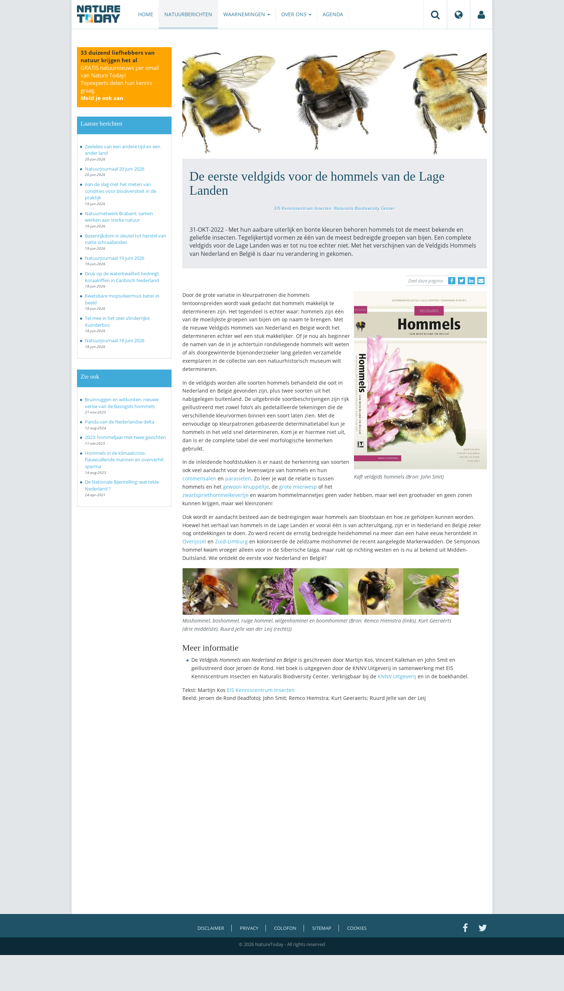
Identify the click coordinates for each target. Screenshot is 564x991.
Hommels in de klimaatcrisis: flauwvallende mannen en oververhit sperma (124, 460)
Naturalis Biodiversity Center (364, 208)
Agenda (333, 14)
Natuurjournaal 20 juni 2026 (114, 169)
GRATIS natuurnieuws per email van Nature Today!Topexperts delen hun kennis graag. (120, 82)
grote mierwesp (298, 486)
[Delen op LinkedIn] (471, 280)
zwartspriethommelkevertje (215, 495)
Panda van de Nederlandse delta (119, 421)
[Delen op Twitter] (461, 280)
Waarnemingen (246, 14)
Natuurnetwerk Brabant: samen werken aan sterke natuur (119, 216)
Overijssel (194, 541)
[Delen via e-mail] (481, 280)
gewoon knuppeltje (246, 486)
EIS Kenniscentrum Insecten (302, 208)
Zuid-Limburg (231, 541)
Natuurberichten (188, 14)
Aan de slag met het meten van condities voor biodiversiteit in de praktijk (120, 191)
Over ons (296, 14)
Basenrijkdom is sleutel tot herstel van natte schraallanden (125, 239)
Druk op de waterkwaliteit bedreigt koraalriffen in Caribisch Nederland (122, 277)
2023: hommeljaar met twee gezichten (125, 437)
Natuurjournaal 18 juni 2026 (114, 340)
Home (145, 14)
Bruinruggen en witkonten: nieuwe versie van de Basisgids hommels (122, 402)
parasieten (238, 478)
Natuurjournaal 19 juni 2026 (114, 258)
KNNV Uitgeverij (397, 676)
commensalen (199, 478)
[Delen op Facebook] (451, 280)
